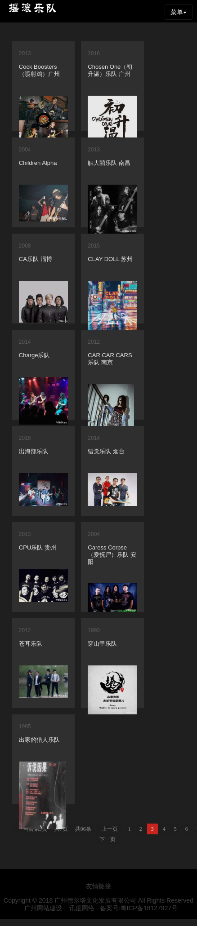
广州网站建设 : (44, 908)
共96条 (86, 829)
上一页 (113, 829)
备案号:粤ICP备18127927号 (139, 908)
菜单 (178, 12)
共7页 (64, 829)
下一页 (111, 839)
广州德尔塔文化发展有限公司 (95, 900)
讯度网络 (81, 908)
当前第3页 (38, 829)
